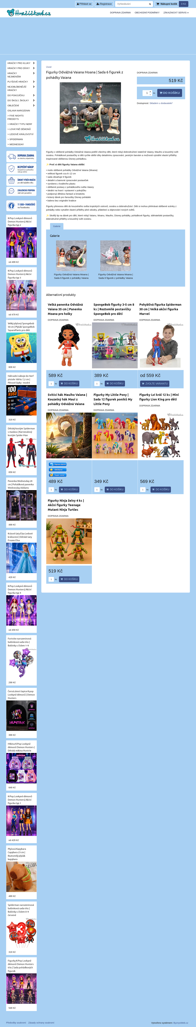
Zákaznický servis (176, 12)
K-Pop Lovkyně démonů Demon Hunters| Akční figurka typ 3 (20, 274)
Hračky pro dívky (22, 68)
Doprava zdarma (120, 12)
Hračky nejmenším (22, 75)
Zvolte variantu (155, 383)
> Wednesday (16, 144)
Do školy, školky (22, 100)
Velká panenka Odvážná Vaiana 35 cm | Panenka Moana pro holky (65, 309)
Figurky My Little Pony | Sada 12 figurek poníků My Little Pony (113, 399)
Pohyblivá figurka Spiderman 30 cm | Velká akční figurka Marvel (160, 309)
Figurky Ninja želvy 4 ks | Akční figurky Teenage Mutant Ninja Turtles (66, 505)
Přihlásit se (84, 4)
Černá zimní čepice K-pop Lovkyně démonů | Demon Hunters (21, 694)
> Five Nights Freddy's (16, 117)
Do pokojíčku (22, 95)
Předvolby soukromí (16, 1022)
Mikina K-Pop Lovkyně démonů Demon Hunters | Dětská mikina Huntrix (21, 747)
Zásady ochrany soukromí (41, 1022)
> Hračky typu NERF (20, 124)
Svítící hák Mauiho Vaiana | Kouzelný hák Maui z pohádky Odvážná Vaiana (67, 399)
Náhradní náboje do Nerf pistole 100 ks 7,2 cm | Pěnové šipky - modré (21, 379)
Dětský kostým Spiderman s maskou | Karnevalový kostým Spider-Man (21, 432)
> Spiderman (15, 139)
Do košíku (170, 92)
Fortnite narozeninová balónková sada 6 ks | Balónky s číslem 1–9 (19, 642)
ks (53, 383)
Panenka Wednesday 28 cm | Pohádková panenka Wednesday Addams (21, 484)
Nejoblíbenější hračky (22, 88)
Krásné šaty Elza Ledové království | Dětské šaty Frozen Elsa (20, 537)
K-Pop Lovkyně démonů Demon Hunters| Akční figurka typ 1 (20, 799)
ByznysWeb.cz (180, 1023)
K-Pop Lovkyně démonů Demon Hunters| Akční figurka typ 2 (20, 221)
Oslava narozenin (19, 110)
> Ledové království (20, 134)
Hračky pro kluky (22, 63)
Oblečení (22, 105)
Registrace (104, 4)
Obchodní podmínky (147, 12)
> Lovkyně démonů (19, 129)
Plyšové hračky (22, 81)
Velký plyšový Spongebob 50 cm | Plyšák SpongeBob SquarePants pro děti (21, 326)
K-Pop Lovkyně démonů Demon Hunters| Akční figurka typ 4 (20, 589)
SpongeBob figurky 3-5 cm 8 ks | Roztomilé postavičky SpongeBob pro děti (114, 309)
